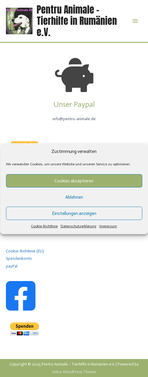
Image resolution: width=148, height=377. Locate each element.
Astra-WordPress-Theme (74, 371)
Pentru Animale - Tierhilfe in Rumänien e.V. (77, 21)
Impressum (108, 226)
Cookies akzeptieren (74, 181)
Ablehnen (74, 197)
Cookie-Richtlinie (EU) (25, 251)
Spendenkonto (19, 258)
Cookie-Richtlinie (44, 226)
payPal (11, 266)
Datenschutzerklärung (78, 226)
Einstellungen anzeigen (74, 213)
